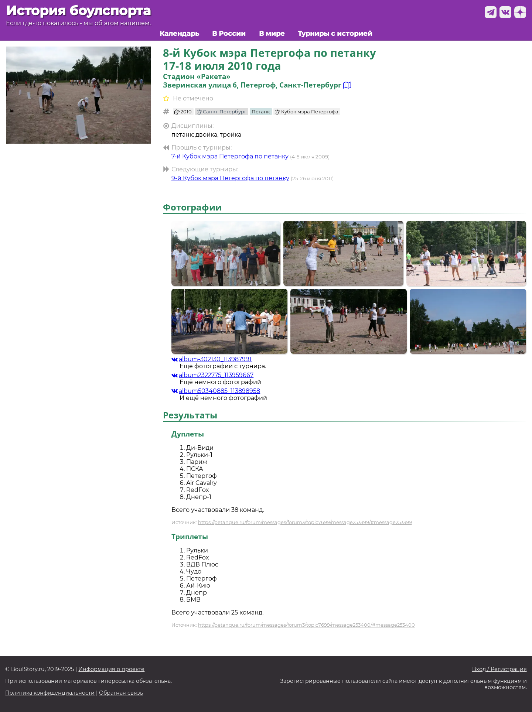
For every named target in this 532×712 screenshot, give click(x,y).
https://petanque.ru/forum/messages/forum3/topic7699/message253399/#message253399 (305, 522)
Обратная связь (121, 693)
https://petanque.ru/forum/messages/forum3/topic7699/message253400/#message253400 (306, 625)
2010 (183, 111)
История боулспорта (78, 10)
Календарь (179, 33)
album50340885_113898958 (215, 390)
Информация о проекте (111, 669)
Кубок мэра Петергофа (306, 111)
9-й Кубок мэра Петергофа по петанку (230, 178)
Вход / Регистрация (499, 669)
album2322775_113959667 (212, 375)
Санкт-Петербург (222, 111)
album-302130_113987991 (211, 359)
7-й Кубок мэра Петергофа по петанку (230, 156)
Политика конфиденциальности (50, 693)
